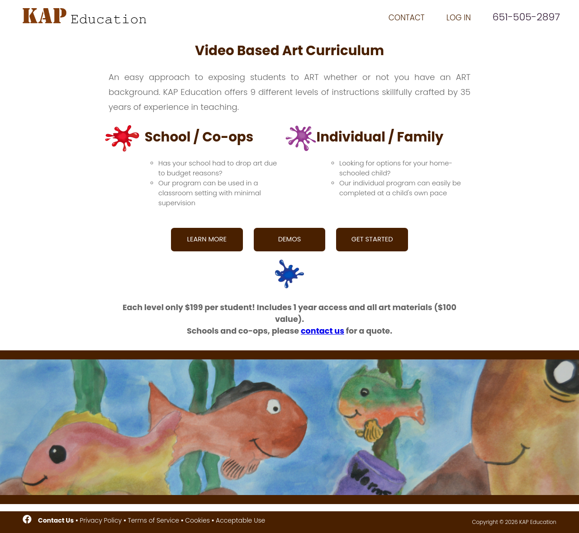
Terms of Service (153, 520)
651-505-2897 (526, 17)
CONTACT (407, 17)
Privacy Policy (101, 520)
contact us (322, 330)
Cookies (197, 520)
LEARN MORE (207, 239)
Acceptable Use (240, 520)
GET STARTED (372, 239)
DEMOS (289, 239)
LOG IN (458, 17)
